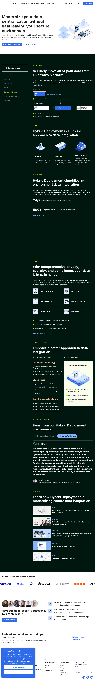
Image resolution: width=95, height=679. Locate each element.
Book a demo (37, 215)
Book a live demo (31, 44)
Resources (7, 101)
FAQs (61, 675)
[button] (15, 3)
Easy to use (8, 83)
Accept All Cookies (18, 667)
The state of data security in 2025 (64, 558)
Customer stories (34, 666)
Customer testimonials (11, 96)
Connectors (35, 3)
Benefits (7, 79)
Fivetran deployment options (62, 546)
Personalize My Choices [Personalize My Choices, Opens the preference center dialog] (18, 672)
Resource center (36, 669)
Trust (6, 88)
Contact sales (69, 3)
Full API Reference (63, 671)
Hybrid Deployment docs (12, 44)
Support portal (64, 662)
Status (62, 665)
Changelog (63, 668)
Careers (47, 668)
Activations (5, 677)
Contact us (48, 670)
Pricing (43, 3)
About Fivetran (49, 662)
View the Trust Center (40, 333)
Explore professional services (79, 638)
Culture (47, 665)
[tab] (44, 436)
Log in (79, 3)
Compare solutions (10, 92)
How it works (8, 75)
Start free (88, 3)
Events (33, 677)
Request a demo (9, 620)
